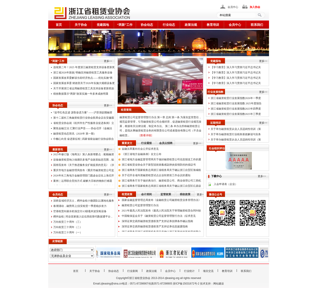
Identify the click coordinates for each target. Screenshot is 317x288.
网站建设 (218, 283)
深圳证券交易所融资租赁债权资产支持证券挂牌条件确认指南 (157, 222)
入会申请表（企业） (226, 184)
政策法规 (191, 24)
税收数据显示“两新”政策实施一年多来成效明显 (81, 93)
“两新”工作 (125, 24)
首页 (59, 24)
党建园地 (103, 24)
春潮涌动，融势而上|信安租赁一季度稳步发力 (80, 206)
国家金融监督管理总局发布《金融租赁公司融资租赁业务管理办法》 (161, 200)
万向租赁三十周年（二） (67, 227)
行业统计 (189, 271)
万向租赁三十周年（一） (67, 232)
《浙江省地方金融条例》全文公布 (141, 155)
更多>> (108, 61)
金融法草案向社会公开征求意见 (140, 149)
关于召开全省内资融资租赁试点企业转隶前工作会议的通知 (156, 176)
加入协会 (255, 7)
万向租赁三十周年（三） (67, 221)
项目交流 (208, 271)
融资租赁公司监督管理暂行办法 (140, 206)
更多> (200, 194)
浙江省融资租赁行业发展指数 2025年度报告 (236, 103)
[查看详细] (146, 135)
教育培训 (213, 24)
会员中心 (233, 7)
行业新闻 (132, 271)
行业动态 (169, 24)
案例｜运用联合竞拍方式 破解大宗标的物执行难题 (82, 181)
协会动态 (147, 24)
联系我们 (257, 24)
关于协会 (81, 24)
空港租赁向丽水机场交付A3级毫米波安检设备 (80, 211)
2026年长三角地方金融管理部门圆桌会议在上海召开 (83, 176)
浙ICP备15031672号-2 (186, 283)
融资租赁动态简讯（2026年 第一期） (74, 134)
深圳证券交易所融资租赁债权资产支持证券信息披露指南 (155, 227)
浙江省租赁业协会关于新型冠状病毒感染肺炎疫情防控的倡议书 (159, 165)
